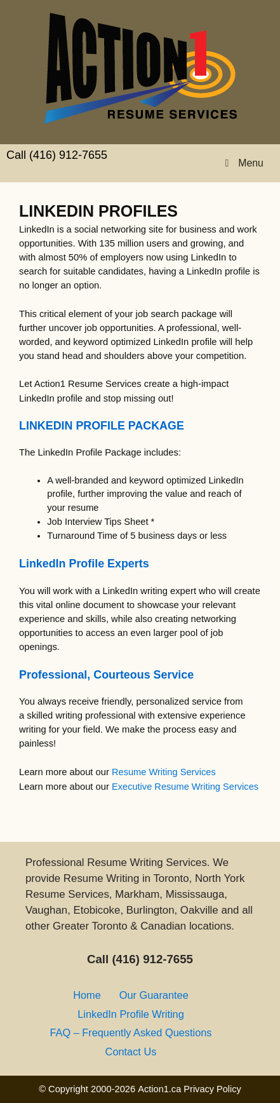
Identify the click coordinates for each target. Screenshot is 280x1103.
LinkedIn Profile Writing (130, 1014)
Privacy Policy (212, 1089)
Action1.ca (159, 1089)
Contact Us (131, 1051)
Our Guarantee (154, 995)
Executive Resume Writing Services (185, 787)
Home (87, 995)
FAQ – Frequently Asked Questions (130, 1032)
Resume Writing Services (164, 772)
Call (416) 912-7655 (56, 155)
